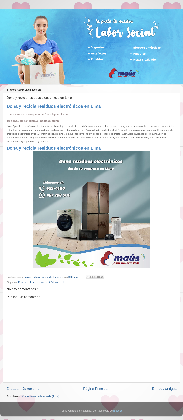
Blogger (117, 410)
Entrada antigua (164, 389)
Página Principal (95, 389)
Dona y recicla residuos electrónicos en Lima (42, 282)
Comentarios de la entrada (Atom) (40, 396)
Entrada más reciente (22, 389)
